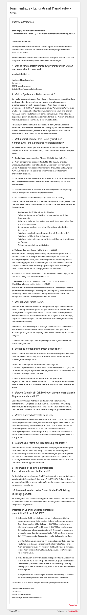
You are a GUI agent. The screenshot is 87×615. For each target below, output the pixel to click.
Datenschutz (73, 605)
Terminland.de (73, 611)
